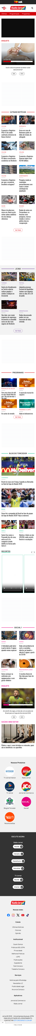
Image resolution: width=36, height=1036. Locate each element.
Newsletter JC (18, 983)
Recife (18, 846)
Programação (14, 14)
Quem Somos (18, 944)
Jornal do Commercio (18, 1000)
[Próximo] (34, 552)
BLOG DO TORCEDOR (18, 453)
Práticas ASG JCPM (18, 947)
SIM (14, 73)
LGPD (18, 957)
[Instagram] (13, 915)
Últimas (4, 14)
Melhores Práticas (18, 954)
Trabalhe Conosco (18, 969)
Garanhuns (18, 861)
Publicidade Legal (18, 986)
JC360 (18, 268)
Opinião (18, 933)
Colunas (18, 930)
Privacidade (18, 950)
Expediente (18, 963)
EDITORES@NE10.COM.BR (23, 1020)
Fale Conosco (18, 966)
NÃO (22, 73)
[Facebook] (8, 915)
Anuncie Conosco (18, 989)
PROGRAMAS (18, 372)
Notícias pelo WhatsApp (18, 980)
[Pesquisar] (32, 8)
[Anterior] (31, 552)
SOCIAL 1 (18, 627)
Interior (18, 887)
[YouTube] (22, 915)
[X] (18, 915)
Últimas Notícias (18, 927)
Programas (26, 14)
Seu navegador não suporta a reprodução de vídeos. (12, 574)
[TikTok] (27, 915)
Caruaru (18, 854)
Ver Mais (18, 230)
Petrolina (18, 868)
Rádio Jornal (18, 1004)
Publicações (18, 960)
